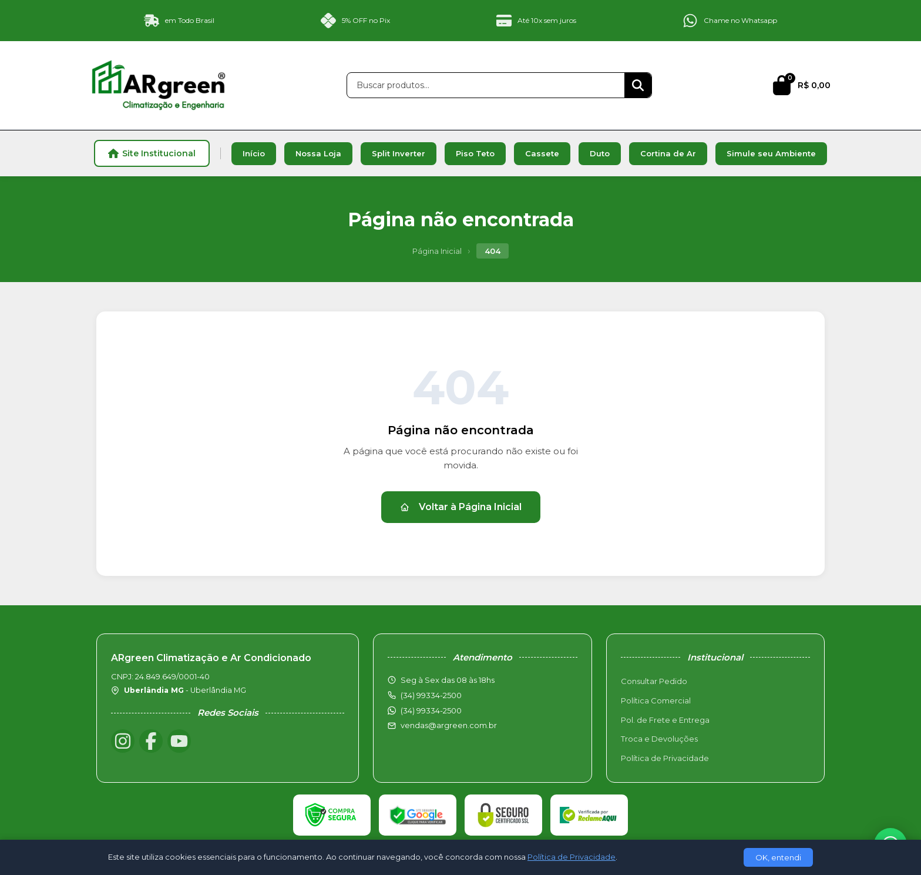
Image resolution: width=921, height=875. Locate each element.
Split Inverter (398, 153)
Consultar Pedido (654, 681)
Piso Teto (475, 153)
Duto (600, 153)
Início (254, 153)
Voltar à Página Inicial (461, 506)
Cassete (542, 153)
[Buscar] (637, 85)
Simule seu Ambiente (771, 153)
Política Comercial (656, 700)
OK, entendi (778, 857)
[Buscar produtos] (485, 85)
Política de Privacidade (665, 758)
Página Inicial (437, 251)
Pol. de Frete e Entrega (665, 720)
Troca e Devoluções (659, 738)
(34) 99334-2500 (431, 710)
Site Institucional (152, 153)
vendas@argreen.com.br (449, 725)
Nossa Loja (318, 153)
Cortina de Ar (668, 153)
